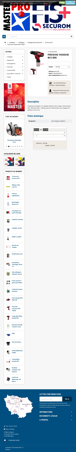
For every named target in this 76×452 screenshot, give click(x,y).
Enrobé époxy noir (17, 254)
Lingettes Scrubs (17, 228)
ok (67, 399)
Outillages (10, 57)
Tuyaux (9, 77)
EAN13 (51, 73)
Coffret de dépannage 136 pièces (16, 379)
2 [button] (8, 146)
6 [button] (17, 146)
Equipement (10, 60)
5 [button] (15, 146)
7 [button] (19, 146)
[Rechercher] (40, 36)
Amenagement (11, 63)
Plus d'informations (70, 2)
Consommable (11, 70)
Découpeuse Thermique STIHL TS (17, 264)
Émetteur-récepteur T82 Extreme (16, 370)
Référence (52, 71)
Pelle (13, 333)
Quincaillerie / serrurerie (13, 73)
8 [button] (21, 146)
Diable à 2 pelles (16, 236)
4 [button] (13, 146)
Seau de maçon (16, 342)
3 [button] (11, 146)
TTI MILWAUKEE (52, 51)
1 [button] (6, 146)
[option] (14, 132)
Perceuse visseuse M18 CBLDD (16, 308)
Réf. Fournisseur (54, 75)
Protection (10, 67)
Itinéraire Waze (14, 440)
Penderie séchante (17, 219)
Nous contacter (10, 429)
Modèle (51, 67)
